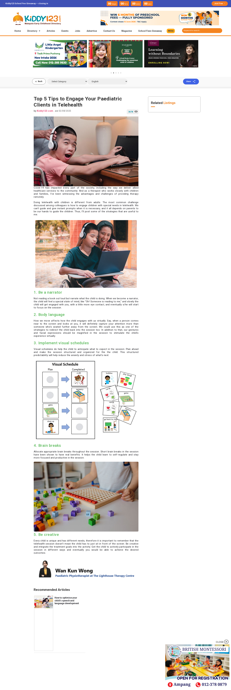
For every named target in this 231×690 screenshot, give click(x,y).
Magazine (126, 31)
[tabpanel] (60, 54)
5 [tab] (120, 72)
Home (17, 31)
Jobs (77, 31)
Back (40, 81)
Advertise (92, 31)
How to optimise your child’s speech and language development (67, 600)
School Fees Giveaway (150, 31)
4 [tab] (118, 72)
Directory (33, 31)
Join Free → (219, 3)
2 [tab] (113, 72)
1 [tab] (111, 72)
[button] (171, 31)
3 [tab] (116, 72)
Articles (51, 31)
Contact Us (109, 31)
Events (64, 31)
